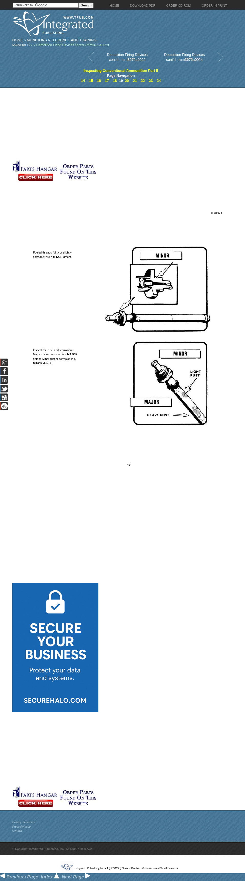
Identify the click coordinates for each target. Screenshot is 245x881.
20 (127, 81)
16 (99, 81)
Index (50, 876)
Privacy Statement (23, 822)
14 (83, 81)
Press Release (21, 826)
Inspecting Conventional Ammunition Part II (121, 71)
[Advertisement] (100, 124)
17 (107, 81)
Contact (17, 830)
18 (115, 81)
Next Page (76, 876)
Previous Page (19, 876)
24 (159, 81)
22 (143, 81)
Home (17, 40)
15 (91, 81)
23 (151, 81)
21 (135, 81)
